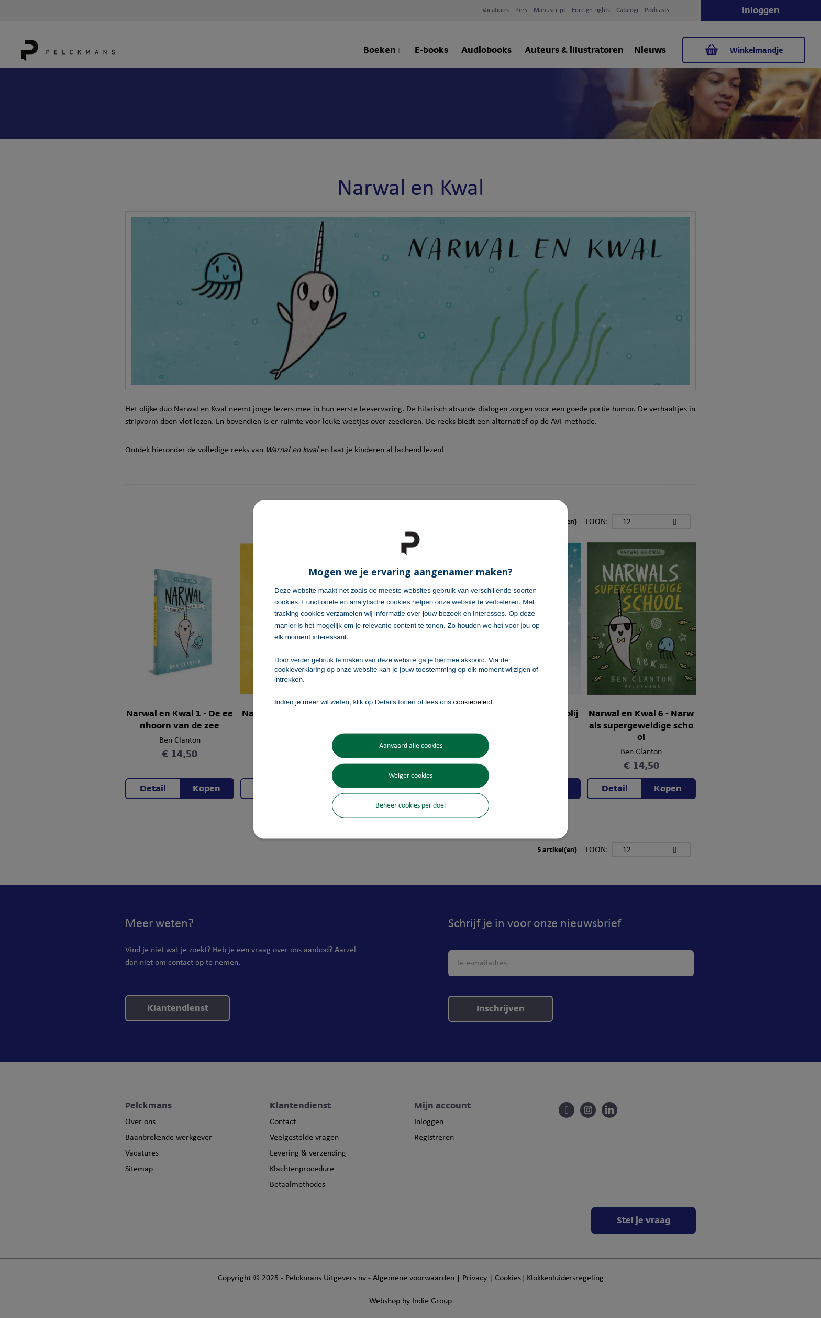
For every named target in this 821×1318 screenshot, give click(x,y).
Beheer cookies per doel (410, 806)
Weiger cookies (410, 776)
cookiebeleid (472, 701)
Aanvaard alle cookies (410, 746)
